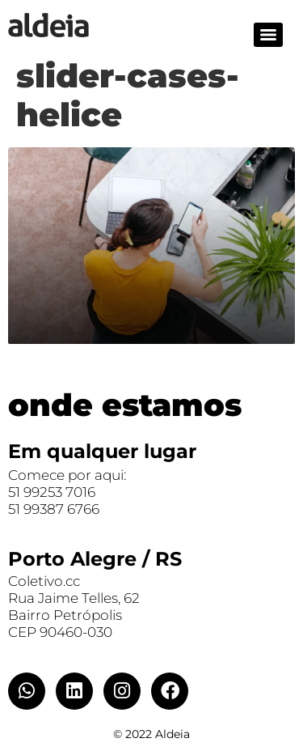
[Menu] (268, 35)
